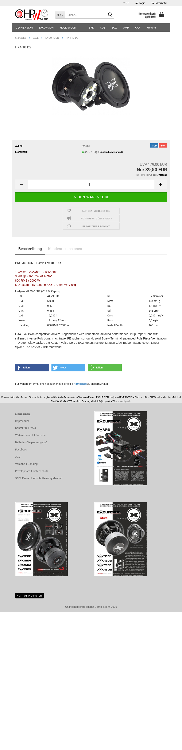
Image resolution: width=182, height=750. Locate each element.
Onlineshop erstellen (77, 606)
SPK (91, 27)
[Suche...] (60, 15)
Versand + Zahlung (26, 463)
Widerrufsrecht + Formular (30, 435)
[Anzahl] (91, 184)
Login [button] (140, 3)
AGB (17, 456)
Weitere (151, 27)
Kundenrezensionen (65, 248)
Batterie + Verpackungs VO (31, 442)
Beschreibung (30, 248)
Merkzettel (159, 3)
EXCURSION (46, 27)
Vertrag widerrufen (29, 595)
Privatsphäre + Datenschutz (31, 471)
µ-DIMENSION (24, 27)
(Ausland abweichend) (111, 152)
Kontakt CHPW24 (25, 428)
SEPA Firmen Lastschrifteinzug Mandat (38, 478)
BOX (114, 27)
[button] (126, 3)
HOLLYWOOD (68, 27)
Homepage (80, 383)
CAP (137, 27)
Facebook (21, 449)
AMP (126, 27)
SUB (102, 27)
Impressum (22, 421)
